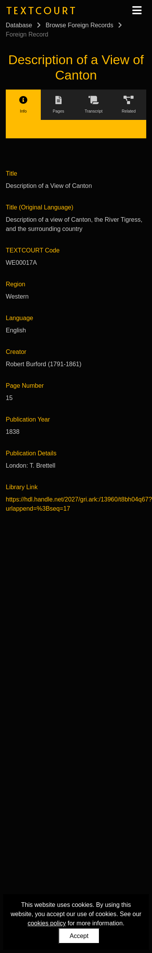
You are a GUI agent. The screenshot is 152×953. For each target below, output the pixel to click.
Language (19, 318)
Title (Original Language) (39, 207)
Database (19, 25)
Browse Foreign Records (79, 25)
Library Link (22, 487)
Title (11, 173)
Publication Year (28, 419)
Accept (79, 936)
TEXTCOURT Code (33, 250)
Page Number (25, 385)
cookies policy (47, 923)
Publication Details (31, 453)
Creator (16, 352)
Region (15, 284)
